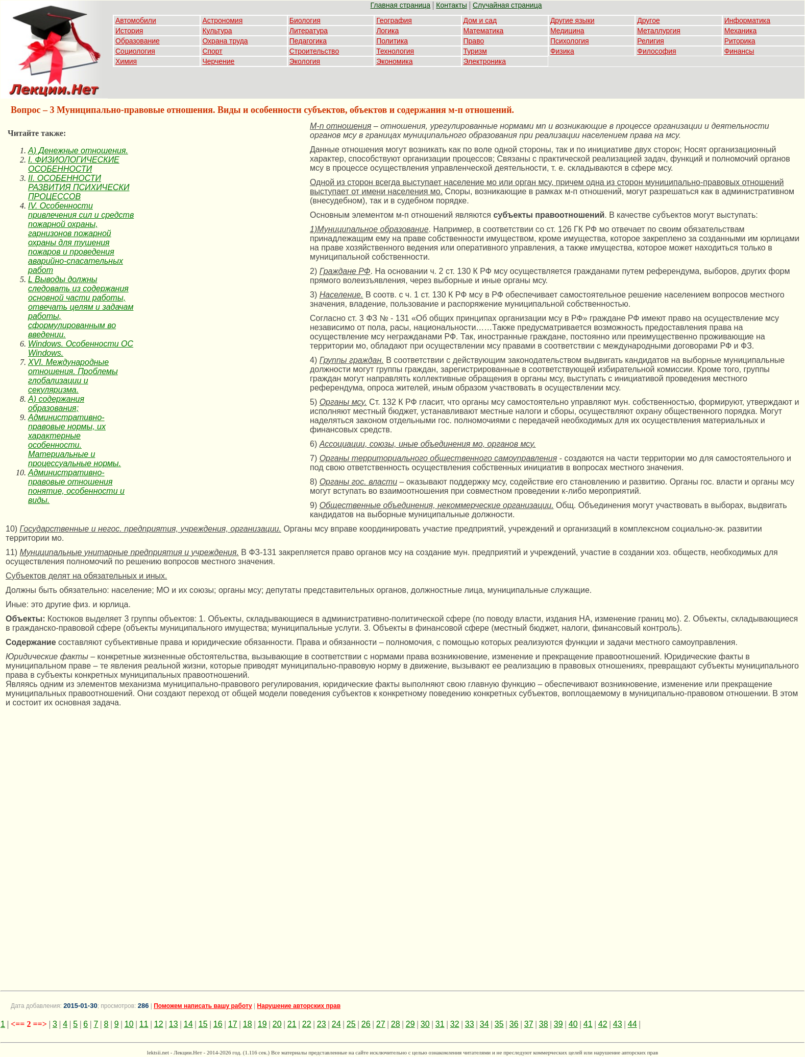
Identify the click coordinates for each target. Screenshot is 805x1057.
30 (425, 1024)
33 (469, 1024)
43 (617, 1024)
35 (499, 1024)
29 (410, 1024)
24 (336, 1024)
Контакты (451, 5)
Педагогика (308, 41)
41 (588, 1024)
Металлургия (658, 31)
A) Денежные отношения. (78, 150)
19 (262, 1024)
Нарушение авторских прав (298, 1005)
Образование (137, 41)
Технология (395, 51)
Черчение (218, 61)
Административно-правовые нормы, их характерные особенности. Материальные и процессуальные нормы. (74, 440)
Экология (304, 61)
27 (380, 1024)
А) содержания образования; (56, 403)
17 (232, 1024)
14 (188, 1024)
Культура (217, 31)
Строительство (314, 51)
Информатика (747, 20)
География (394, 20)
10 (129, 1024)
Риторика (739, 41)
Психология (569, 41)
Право (474, 41)
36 (514, 1024)
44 (632, 1024)
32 (454, 1024)
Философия (656, 51)
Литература (308, 31)
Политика (392, 41)
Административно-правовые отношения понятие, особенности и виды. (76, 486)
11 (144, 1024)
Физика (562, 51)
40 (573, 1024)
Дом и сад (480, 20)
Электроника (485, 61)
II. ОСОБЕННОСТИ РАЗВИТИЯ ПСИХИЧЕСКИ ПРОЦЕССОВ (78, 187)
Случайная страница (507, 5)
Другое (648, 20)
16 (218, 1024)
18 (247, 1024)
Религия (650, 41)
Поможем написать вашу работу (203, 1005)
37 (528, 1024)
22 (306, 1024)
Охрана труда (225, 41)
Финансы (739, 51)
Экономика (394, 61)
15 (203, 1024)
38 (543, 1024)
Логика (387, 31)
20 (277, 1024)
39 (558, 1024)
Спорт (212, 51)
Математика (484, 31)
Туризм (475, 51)
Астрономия (222, 20)
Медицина (567, 31)
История (129, 31)
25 (351, 1024)
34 (484, 1024)
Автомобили (135, 20)
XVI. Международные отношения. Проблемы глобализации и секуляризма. (73, 376)
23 (321, 1024)
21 (292, 1024)
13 (173, 1024)
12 (158, 1024)
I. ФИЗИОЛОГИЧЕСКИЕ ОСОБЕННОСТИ (73, 164)
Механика (740, 31)
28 (395, 1024)
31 (440, 1024)
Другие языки (572, 20)
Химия (126, 61)
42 (602, 1024)
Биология (305, 20)
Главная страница (401, 5)
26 (366, 1024)
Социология (135, 51)
